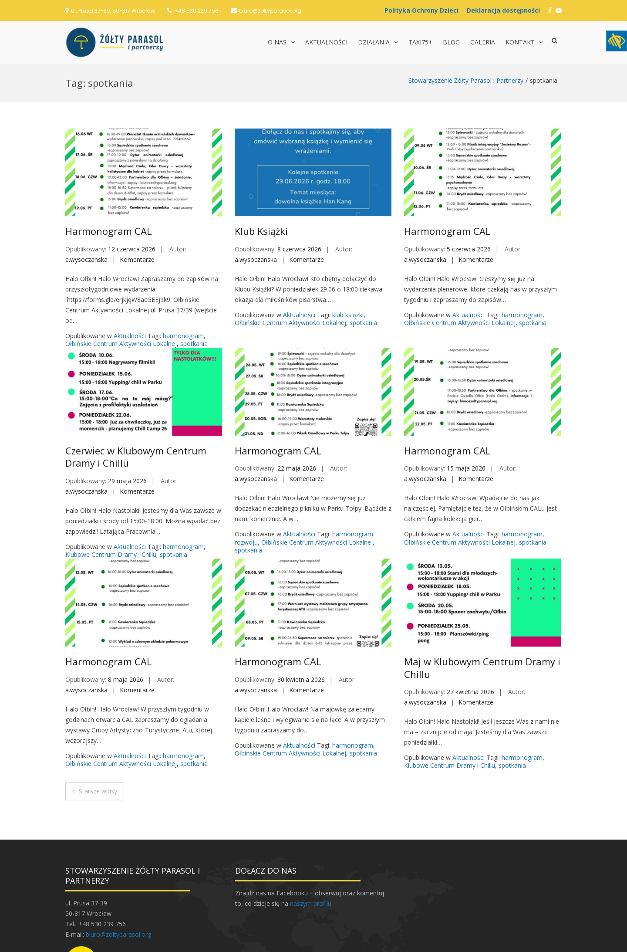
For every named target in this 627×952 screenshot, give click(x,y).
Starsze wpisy (98, 727)
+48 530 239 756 (196, 10)
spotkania (194, 280)
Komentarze (137, 196)
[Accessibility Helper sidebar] (616, 40)
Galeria (482, 42)
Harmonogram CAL (108, 167)
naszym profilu (310, 840)
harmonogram (183, 272)
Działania (374, 42)
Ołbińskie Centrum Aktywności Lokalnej (121, 280)
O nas (277, 42)
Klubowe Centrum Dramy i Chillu (110, 491)
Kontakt (520, 42)
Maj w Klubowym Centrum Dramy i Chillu (482, 604)
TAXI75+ (420, 42)
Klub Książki (261, 167)
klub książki (348, 251)
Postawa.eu (355, 941)
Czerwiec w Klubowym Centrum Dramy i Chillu (135, 393)
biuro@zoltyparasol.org (270, 10)
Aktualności (326, 42)
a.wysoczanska (86, 196)
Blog (451, 42)
